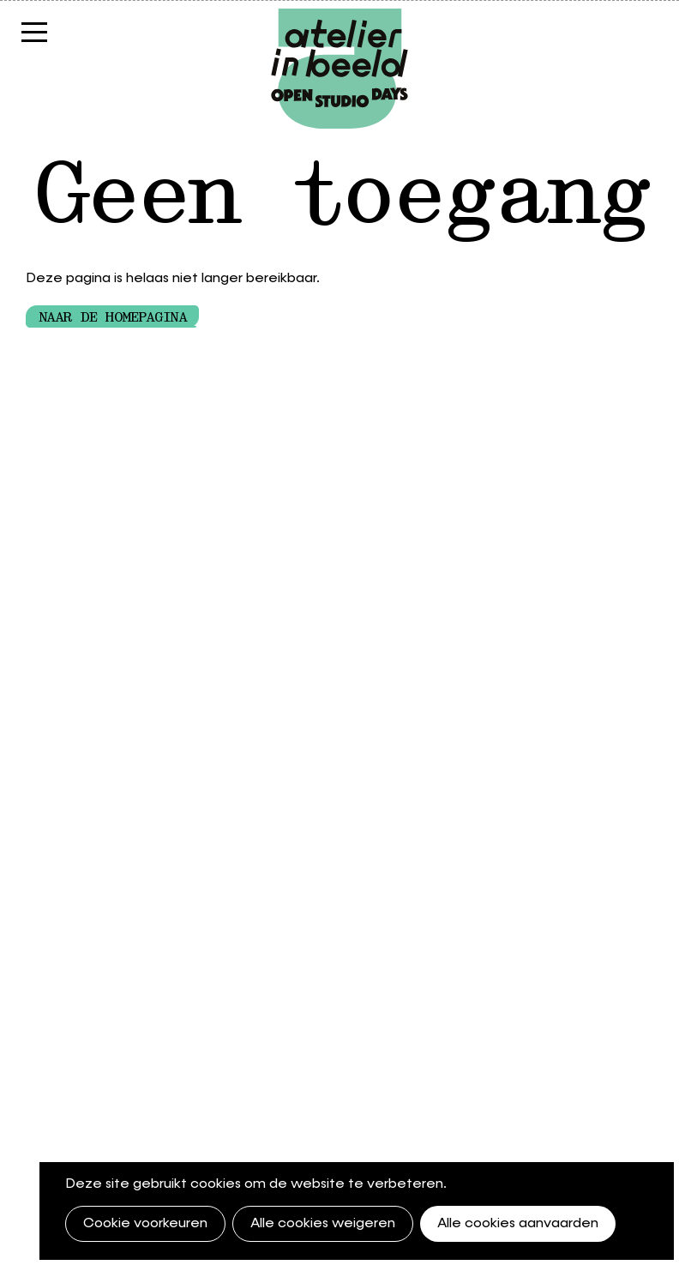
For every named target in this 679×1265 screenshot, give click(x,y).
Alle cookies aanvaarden (517, 1224)
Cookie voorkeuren (145, 1224)
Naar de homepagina (112, 317)
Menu (34, 40)
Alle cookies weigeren (322, 1224)
